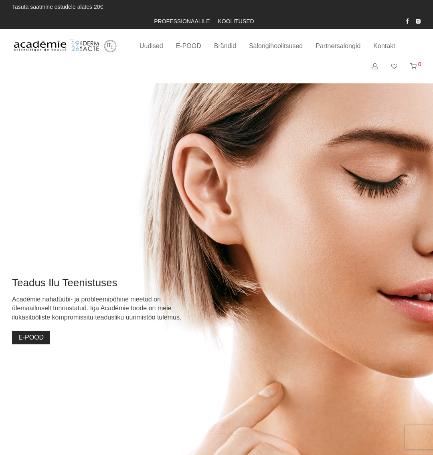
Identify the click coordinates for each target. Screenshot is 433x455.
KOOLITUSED (236, 21)
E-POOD (188, 45)
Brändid (225, 45)
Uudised (151, 45)
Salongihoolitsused (276, 45)
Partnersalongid (338, 45)
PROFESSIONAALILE (182, 21)
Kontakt (384, 45)
